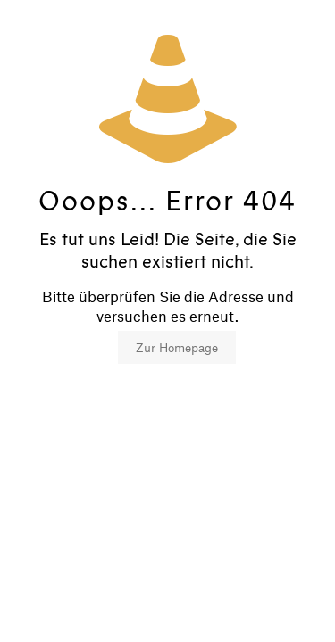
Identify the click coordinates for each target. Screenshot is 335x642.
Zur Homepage (177, 347)
